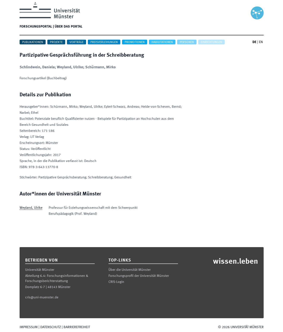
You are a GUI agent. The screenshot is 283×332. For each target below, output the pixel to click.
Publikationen (32, 42)
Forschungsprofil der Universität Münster (138, 276)
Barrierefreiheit (76, 327)
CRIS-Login (116, 282)
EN (261, 42)
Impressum (29, 327)
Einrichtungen (211, 42)
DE (254, 42)
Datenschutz (50, 327)
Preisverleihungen (104, 42)
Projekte (56, 42)
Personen (187, 42)
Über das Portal (68, 26)
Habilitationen (162, 42)
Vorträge (77, 42)
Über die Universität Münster (129, 270)
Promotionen (135, 42)
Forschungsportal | (37, 26)
